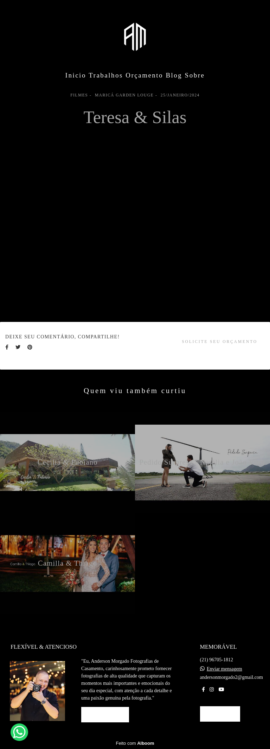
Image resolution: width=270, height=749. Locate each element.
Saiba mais (105, 714)
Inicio (75, 75)
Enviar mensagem (224, 669)
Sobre (195, 75)
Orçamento (144, 75)
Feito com (135, 743)
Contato (220, 713)
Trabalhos (106, 75)
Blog (174, 75)
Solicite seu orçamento (219, 341)
